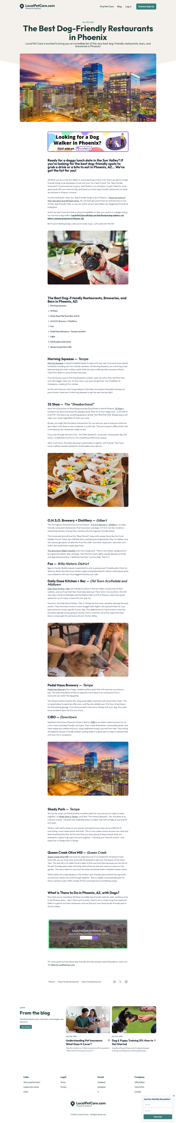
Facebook (101, 1082)
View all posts (26, 1027)
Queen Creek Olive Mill (58, 856)
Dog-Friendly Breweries (91, 982)
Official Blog (139, 1082)
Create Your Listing (31, 1087)
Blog (119, 6)
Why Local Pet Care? (31, 1082)
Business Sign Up (146, 6)
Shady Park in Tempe (68, 816)
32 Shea (118, 408)
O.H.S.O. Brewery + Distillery (104, 524)
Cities (25, 1091)
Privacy (63, 1087)
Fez (49, 568)
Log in (128, 6)
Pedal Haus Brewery (57, 689)
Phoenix (52, 982)
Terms (63, 1082)
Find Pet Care (107, 6)
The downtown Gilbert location (62, 550)
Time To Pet (139, 1087)
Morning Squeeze (55, 363)
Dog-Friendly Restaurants (68, 982)
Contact (138, 1091)
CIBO (93, 722)
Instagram (102, 1087)
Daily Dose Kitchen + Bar (59, 588)
